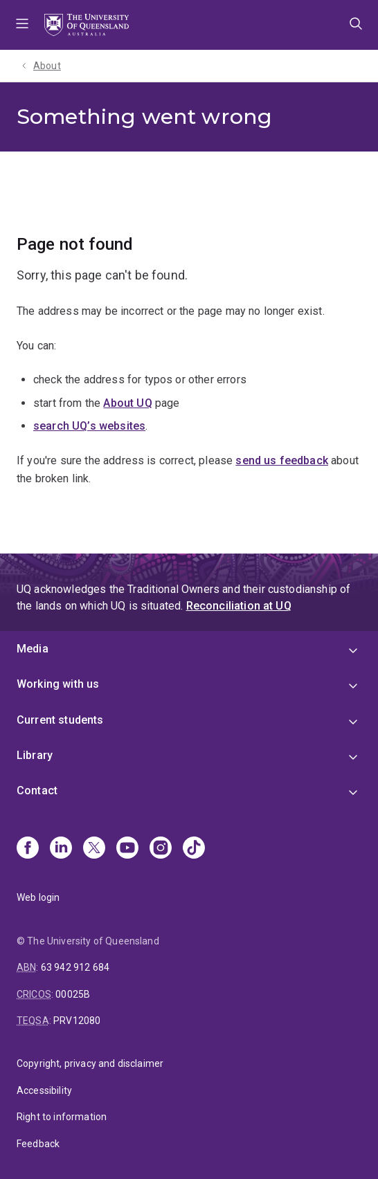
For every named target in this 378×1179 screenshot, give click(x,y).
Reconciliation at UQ (238, 605)
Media (32, 648)
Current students (60, 719)
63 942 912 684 (75, 967)
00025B (72, 994)
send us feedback (281, 460)
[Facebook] (28, 849)
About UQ (127, 403)
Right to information (62, 1116)
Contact (37, 790)
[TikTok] (194, 849)
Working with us (58, 684)
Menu (22, 25)
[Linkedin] (61, 849)
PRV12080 (76, 1020)
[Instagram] (161, 849)
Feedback (38, 1143)
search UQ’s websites (89, 425)
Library (35, 755)
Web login (38, 897)
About (47, 65)
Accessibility (44, 1090)
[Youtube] (127, 849)
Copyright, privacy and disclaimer (90, 1063)
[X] (94, 849)
